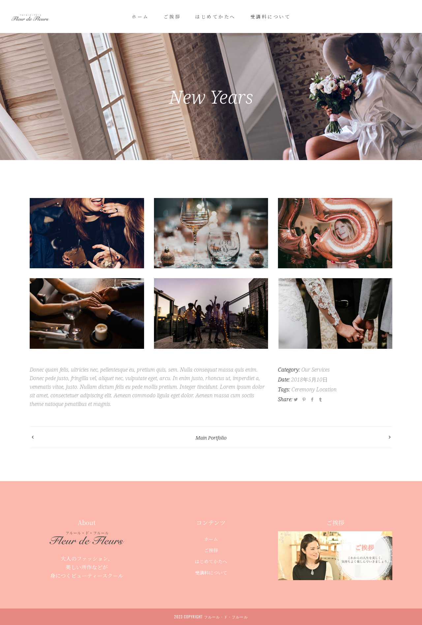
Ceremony (303, 389)
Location (326, 389)
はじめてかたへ (211, 561)
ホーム (211, 539)
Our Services (315, 369)
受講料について (211, 572)
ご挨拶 (211, 550)
